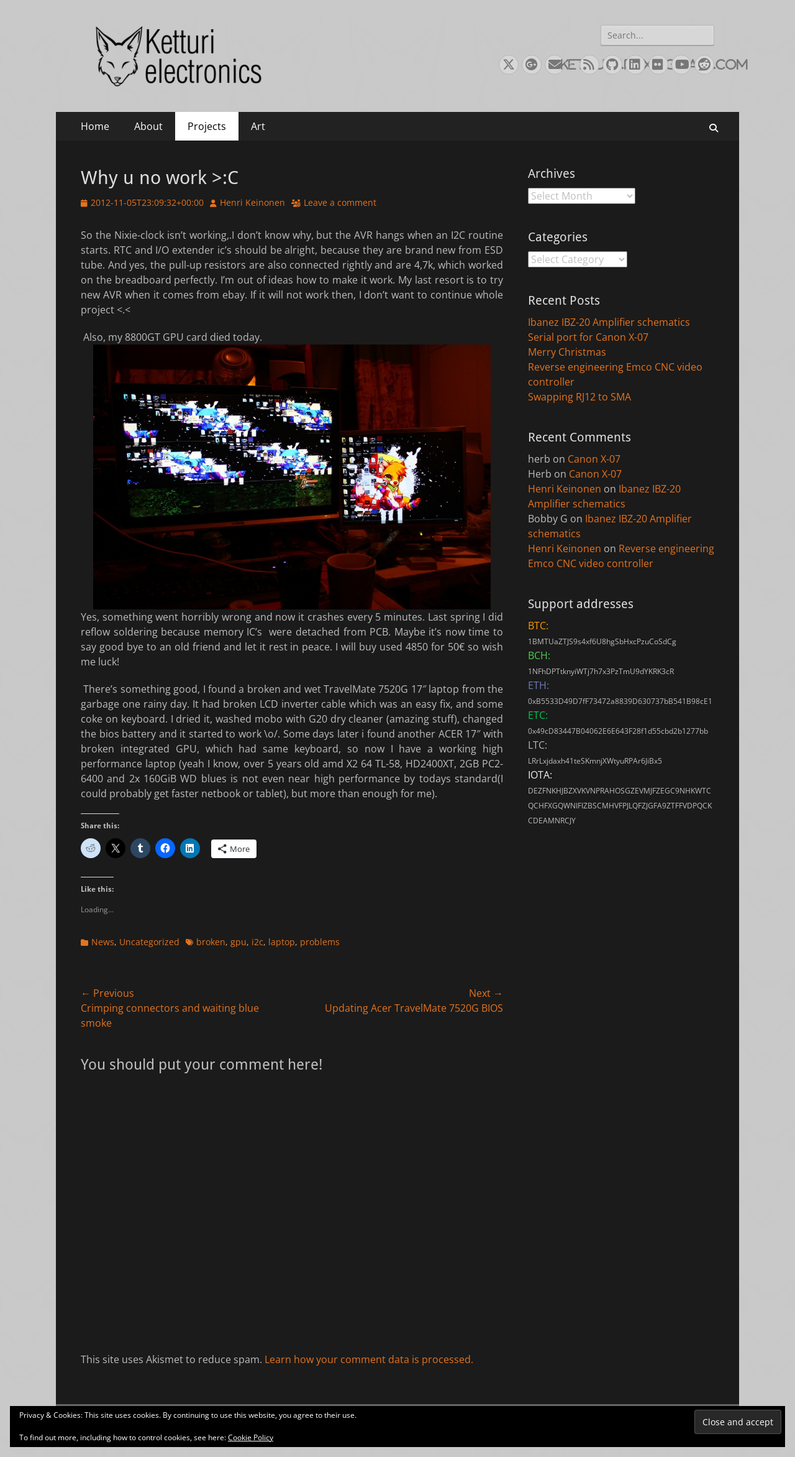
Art (258, 126)
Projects (207, 126)
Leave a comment (340, 202)
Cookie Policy (250, 1437)
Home (95, 126)
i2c (257, 942)
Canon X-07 (594, 459)
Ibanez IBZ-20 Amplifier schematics (609, 322)
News (102, 942)
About (148, 126)
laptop (281, 942)
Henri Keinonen (252, 202)
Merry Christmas (567, 352)
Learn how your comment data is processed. (369, 1359)
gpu (238, 942)
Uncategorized (149, 942)
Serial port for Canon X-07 (588, 337)
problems (320, 942)
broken (210, 942)
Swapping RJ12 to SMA (579, 397)
